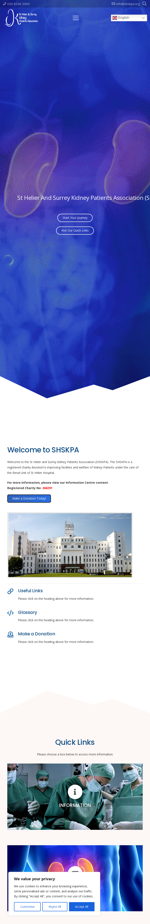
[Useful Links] (12, 591)
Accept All (81, 907)
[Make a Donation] (12, 634)
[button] (76, 18)
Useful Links (30, 591)
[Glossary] (12, 613)
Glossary (27, 612)
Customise (27, 907)
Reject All (55, 907)
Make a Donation (36, 634)
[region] (54, 894)
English (120, 17)
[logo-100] (21, 18)
